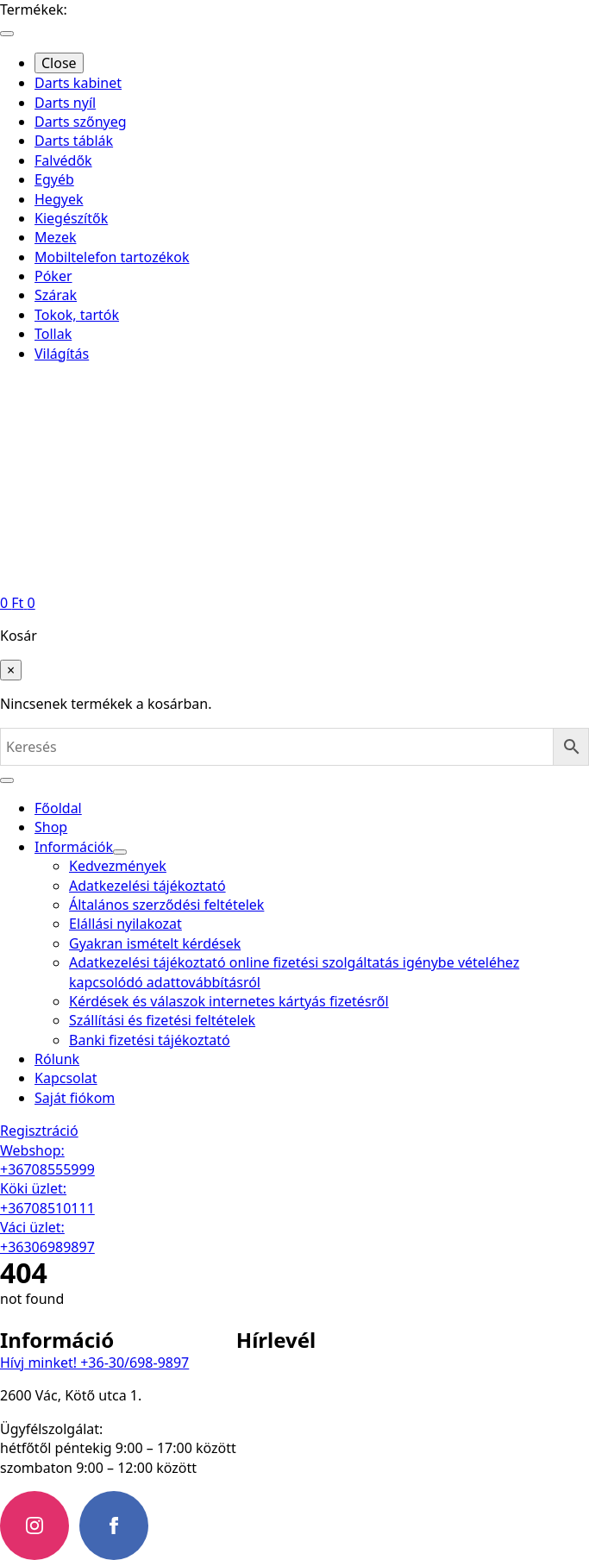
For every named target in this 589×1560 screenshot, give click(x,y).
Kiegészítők (71, 218)
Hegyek (58, 199)
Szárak (55, 294)
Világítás (61, 353)
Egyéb (54, 179)
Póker (53, 275)
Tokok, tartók (76, 314)
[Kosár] (17, 602)
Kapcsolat (65, 1077)
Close (59, 62)
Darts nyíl (65, 102)
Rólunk (56, 1058)
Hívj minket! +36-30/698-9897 (94, 1362)
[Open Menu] (7, 33)
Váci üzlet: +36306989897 (47, 1237)
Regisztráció (39, 1130)
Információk (73, 846)
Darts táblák (73, 140)
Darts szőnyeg (80, 121)
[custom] (193, 1525)
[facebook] (113, 1525)
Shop (50, 827)
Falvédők (63, 160)
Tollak (53, 333)
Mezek (55, 237)
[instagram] (34, 1525)
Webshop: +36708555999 (47, 1160)
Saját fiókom (74, 1097)
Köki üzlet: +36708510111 (47, 1198)
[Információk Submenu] (120, 852)
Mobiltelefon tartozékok (111, 256)
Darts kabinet (78, 82)
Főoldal (58, 808)
